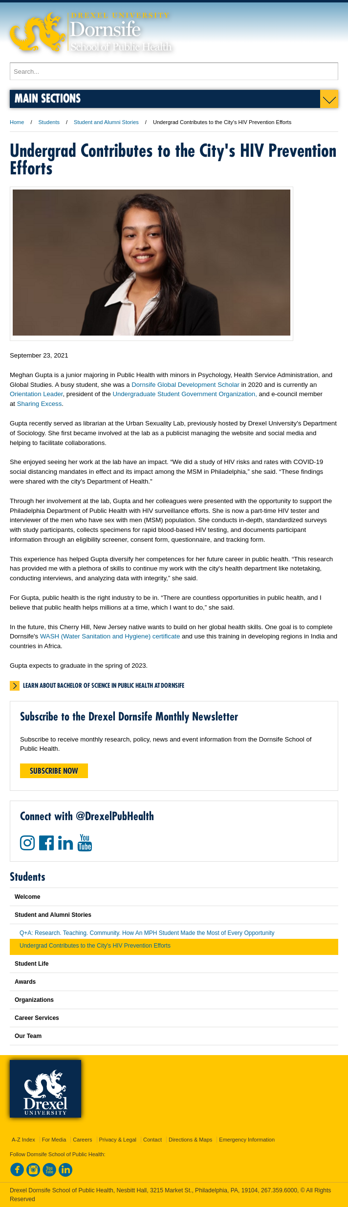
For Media (54, 1140)
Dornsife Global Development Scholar (185, 384)
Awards (25, 981)
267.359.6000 (279, 1190)
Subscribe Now (54, 771)
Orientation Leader (36, 394)
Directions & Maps (190, 1140)
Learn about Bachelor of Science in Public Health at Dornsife (103, 685)
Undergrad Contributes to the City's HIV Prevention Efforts (95, 945)
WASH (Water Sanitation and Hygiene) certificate (110, 636)
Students (49, 122)
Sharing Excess (39, 403)
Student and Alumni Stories (106, 122)
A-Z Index (23, 1140)
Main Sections (48, 98)
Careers (82, 1140)
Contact (152, 1140)
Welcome (27, 896)
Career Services (37, 1018)
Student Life (31, 963)
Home (17, 122)
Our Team (28, 1036)
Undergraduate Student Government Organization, (184, 394)
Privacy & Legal (117, 1140)
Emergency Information (247, 1140)
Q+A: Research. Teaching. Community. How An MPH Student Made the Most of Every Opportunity (147, 933)
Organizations (34, 999)
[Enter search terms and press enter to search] (174, 71)
